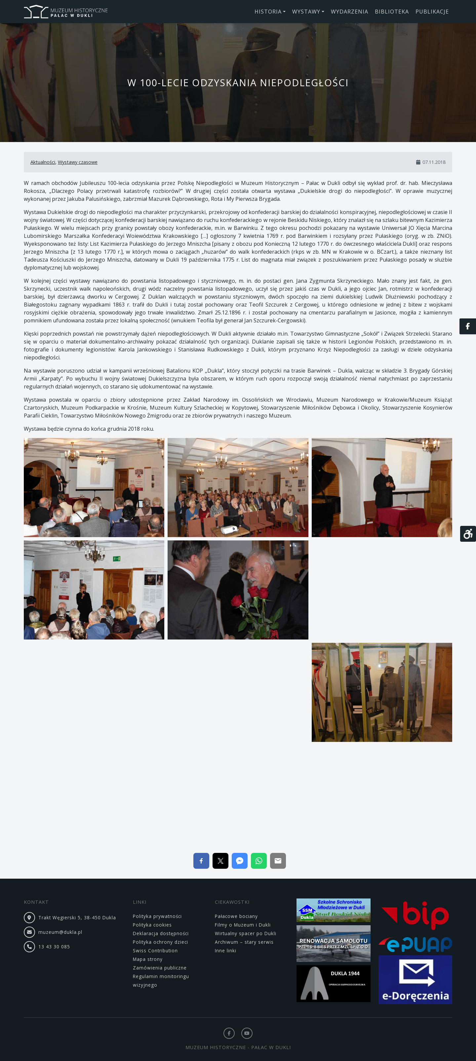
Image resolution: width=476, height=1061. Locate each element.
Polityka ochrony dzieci (160, 942)
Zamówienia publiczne (160, 968)
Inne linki (225, 950)
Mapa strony (148, 959)
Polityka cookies (152, 925)
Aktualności (42, 162)
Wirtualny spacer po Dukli (245, 933)
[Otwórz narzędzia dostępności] (468, 534)
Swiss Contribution (155, 950)
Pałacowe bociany (236, 916)
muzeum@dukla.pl (60, 932)
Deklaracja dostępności (161, 933)
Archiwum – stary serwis (244, 942)
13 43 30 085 (54, 946)
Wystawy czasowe (78, 162)
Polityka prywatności (157, 916)
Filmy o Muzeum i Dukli (243, 925)
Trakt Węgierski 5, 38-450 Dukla (77, 917)
